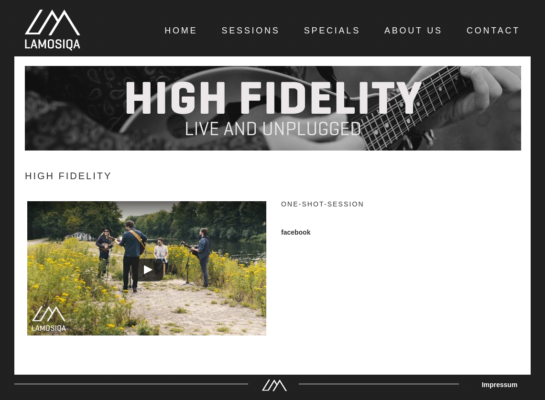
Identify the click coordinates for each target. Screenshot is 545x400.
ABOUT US (413, 30)
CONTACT (493, 30)
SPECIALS (332, 30)
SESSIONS (250, 30)
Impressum (500, 385)
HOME (180, 30)
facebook (295, 232)
